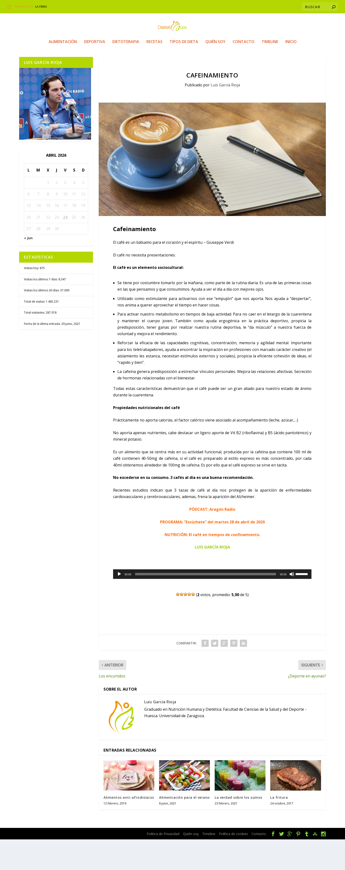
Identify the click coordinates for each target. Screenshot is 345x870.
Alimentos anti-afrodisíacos (129, 828)
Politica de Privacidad (163, 864)
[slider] (205, 605)
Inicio (291, 63)
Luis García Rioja (225, 115)
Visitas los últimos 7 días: (41, 310)
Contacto (243, 63)
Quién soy (215, 63)
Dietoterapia (125, 63)
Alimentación (63, 63)
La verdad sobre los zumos (238, 828)
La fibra (41, 7)
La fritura (279, 828)
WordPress (110, 864)
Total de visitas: (35, 332)
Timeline (270, 63)
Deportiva (94, 63)
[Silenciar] (291, 604)
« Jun (28, 268)
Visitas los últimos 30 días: (42, 321)
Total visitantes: (35, 343)
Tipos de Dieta (184, 63)
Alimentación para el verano (184, 828)
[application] (212, 605)
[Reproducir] (119, 604)
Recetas (154, 63)
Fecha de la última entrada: (42, 354)
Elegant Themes (59, 864)
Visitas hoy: (32, 299)
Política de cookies (233, 864)
